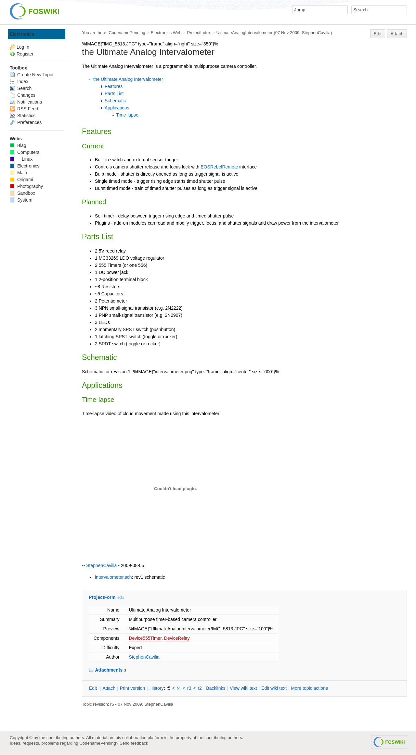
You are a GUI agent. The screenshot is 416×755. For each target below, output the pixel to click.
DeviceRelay (177, 638)
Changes (22, 95)
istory (157, 688)
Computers (24, 152)
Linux (21, 159)
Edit (378, 33)
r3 (189, 688)
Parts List (114, 93)
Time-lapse (127, 115)
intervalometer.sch (113, 577)
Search (21, 88)
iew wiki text (243, 688)
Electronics (22, 34)
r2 (200, 688)
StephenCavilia (316, 32)
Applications (117, 107)
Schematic (115, 100)
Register (25, 53)
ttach (108, 688)
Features (114, 86)
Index (19, 81)
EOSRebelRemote (219, 166)
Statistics (22, 115)
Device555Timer (145, 638)
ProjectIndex (199, 32)
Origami (21, 179)
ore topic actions (309, 688)
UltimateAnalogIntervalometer (244, 32)
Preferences (26, 122)
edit (120, 597)
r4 (179, 688)
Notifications (26, 102)
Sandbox (22, 193)
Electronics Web (166, 32)
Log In (23, 47)
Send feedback (134, 743)
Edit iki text (274, 688)
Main (18, 172)
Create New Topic (31, 74)
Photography (26, 186)
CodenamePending (127, 32)
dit (93, 688)
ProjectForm (102, 597)
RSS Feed (24, 108)
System (21, 200)
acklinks (215, 688)
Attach (397, 33)
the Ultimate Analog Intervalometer (128, 79)
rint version (132, 688)
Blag (18, 145)
